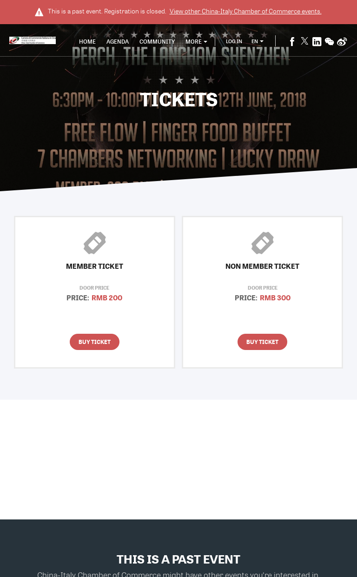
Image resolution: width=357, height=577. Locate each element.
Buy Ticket (95, 341)
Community (157, 41)
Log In (234, 41)
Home (87, 41)
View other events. (246, 11)
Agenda (117, 41)
